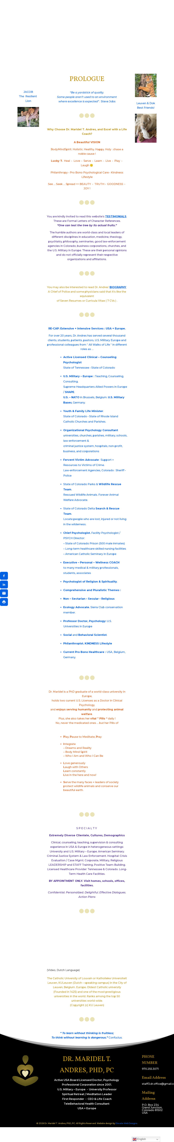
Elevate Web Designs (126, 1123)
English (139, 1139)
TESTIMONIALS (115, 216)
